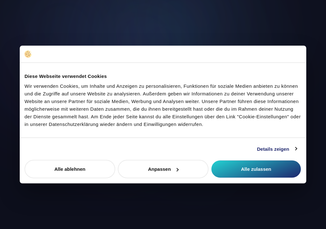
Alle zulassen (256, 169)
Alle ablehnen (70, 169)
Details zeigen (273, 148)
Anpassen (163, 169)
